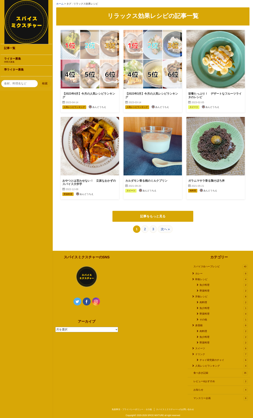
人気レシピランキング (221, 366)
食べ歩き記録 (220, 373)
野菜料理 (224, 291)
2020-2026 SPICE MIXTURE (150, 415)
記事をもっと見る (153, 216)
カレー (221, 274)
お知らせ (220, 390)
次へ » (165, 229)
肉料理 (224, 302)
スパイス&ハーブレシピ (220, 266)
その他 (224, 320)
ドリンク (221, 354)
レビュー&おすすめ (220, 381)
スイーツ (221, 348)
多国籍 (221, 325)
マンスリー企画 (220, 398)
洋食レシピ (221, 297)
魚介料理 (224, 285)
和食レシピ (221, 279)
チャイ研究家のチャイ (224, 360)
